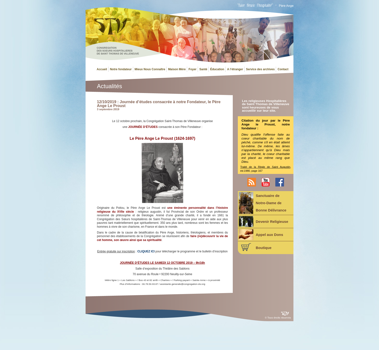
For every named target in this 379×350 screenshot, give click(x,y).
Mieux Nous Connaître (150, 69)
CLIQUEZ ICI (145, 251)
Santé (203, 69)
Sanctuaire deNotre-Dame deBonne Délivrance (262, 203)
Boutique (255, 247)
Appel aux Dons (261, 234)
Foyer (193, 69)
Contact (282, 69)
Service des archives (260, 69)
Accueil (102, 69)
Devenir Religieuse (263, 221)
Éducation (217, 69)
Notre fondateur (121, 69)
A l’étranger (235, 69)
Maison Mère (177, 69)
